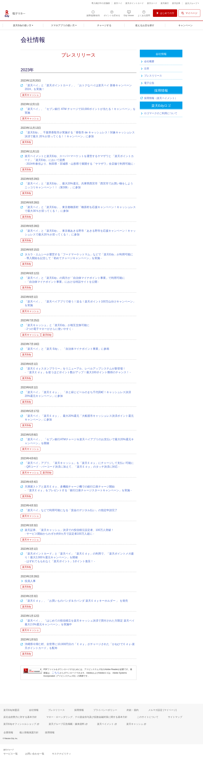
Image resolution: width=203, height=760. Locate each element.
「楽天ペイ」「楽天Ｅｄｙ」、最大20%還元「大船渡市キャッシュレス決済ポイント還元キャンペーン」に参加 (79, 417)
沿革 (146, 68)
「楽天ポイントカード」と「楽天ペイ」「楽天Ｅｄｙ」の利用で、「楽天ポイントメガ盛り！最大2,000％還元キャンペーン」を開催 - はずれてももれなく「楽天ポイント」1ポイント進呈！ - (79, 557)
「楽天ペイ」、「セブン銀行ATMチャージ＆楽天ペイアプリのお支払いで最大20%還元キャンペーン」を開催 (79, 441)
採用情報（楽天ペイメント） (160, 98)
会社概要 (149, 61)
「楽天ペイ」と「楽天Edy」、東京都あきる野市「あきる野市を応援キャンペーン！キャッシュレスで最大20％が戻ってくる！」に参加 (80, 232)
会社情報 (161, 54)
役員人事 (30, 581)
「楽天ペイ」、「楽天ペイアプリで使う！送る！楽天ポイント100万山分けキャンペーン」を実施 (80, 303)
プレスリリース (153, 75)
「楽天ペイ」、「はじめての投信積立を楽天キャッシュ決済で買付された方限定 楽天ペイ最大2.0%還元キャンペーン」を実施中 (79, 622)
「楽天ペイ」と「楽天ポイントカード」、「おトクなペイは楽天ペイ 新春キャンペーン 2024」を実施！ (78, 87)
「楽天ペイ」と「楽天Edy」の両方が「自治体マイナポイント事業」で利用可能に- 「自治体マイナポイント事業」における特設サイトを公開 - (75, 279)
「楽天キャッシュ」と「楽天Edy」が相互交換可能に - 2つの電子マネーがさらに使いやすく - (57, 327)
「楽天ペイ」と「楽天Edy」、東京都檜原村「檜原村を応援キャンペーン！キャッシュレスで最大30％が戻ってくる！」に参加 (80, 209)
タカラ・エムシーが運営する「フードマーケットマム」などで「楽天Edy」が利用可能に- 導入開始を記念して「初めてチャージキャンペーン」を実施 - (79, 256)
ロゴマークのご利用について (160, 113)
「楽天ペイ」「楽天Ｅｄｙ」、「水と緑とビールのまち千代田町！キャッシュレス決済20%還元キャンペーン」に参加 (78, 394)
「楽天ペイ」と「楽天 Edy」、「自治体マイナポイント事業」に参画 (67, 348)
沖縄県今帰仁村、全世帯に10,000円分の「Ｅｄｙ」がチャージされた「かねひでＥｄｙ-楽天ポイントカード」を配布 (80, 646)
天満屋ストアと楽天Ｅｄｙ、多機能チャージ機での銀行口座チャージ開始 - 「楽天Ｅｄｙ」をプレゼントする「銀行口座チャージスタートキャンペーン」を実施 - (78, 488)
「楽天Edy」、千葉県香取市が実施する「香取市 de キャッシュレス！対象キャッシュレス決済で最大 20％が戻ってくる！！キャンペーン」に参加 (80, 134)
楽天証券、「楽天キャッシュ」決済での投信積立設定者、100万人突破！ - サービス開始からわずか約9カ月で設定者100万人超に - (69, 531)
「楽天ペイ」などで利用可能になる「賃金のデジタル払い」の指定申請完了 (71, 510)
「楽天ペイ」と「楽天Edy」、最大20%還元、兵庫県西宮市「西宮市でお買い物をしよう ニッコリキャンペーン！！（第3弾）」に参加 (79, 185)
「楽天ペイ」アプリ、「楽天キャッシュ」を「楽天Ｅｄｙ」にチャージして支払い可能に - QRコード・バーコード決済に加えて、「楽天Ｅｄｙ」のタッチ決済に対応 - (79, 464)
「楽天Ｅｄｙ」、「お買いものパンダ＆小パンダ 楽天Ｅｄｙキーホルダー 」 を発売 (76, 600)
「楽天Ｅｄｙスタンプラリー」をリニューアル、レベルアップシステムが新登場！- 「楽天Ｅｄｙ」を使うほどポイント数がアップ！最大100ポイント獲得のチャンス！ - (78, 370)
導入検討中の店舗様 (100, 3)
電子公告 (149, 82)
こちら (56, 672)
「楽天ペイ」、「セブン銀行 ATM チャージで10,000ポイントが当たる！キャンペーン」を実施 (80, 111)
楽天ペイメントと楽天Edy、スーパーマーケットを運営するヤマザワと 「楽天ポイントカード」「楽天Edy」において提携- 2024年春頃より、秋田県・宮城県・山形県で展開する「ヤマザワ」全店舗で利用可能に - (80, 160)
